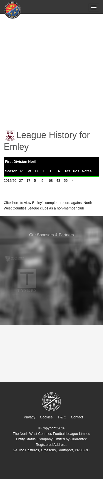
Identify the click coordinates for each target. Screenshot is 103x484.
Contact (77, 417)
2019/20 (10, 181)
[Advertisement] (51, 68)
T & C (61, 417)
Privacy (29, 417)
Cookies (46, 417)
